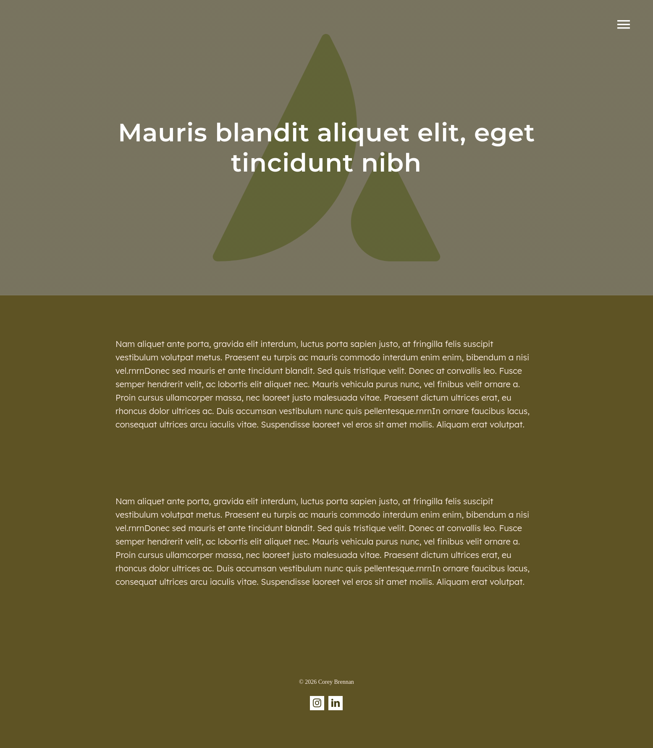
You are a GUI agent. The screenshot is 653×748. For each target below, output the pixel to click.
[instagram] (317, 703)
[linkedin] (335, 703)
